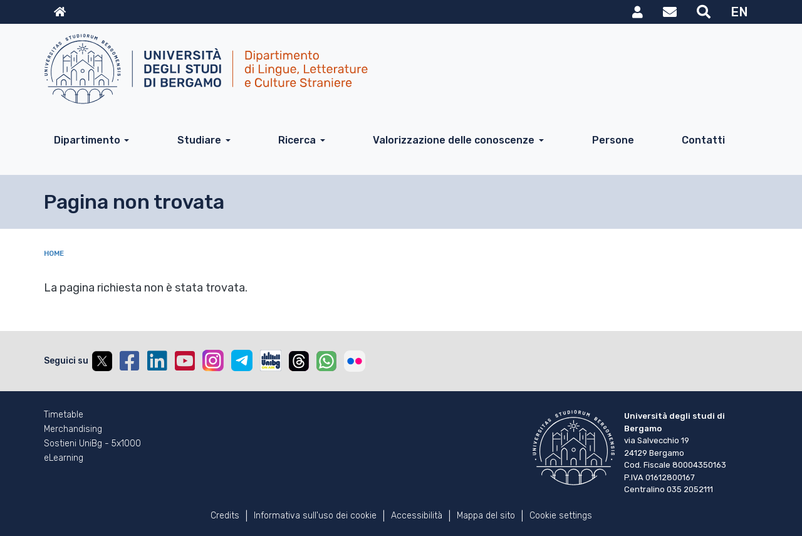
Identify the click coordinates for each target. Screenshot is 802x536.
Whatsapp (326, 361)
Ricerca (297, 140)
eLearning (63, 458)
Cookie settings (560, 515)
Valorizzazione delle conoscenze (453, 140)
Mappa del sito (486, 515)
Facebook (130, 361)
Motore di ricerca (704, 11)
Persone (613, 140)
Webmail (670, 11)
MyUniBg (637, 11)
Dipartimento (87, 140)
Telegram (242, 360)
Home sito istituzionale (60, 12)
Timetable (63, 415)
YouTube (185, 361)
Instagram (213, 360)
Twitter (102, 361)
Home (54, 254)
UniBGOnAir (270, 360)
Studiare (199, 140)
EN (739, 11)
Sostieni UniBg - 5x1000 (92, 444)
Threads (299, 361)
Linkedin (157, 361)
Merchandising (73, 429)
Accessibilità (416, 515)
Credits (225, 515)
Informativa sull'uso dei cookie (315, 515)
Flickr (354, 361)
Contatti (703, 140)
